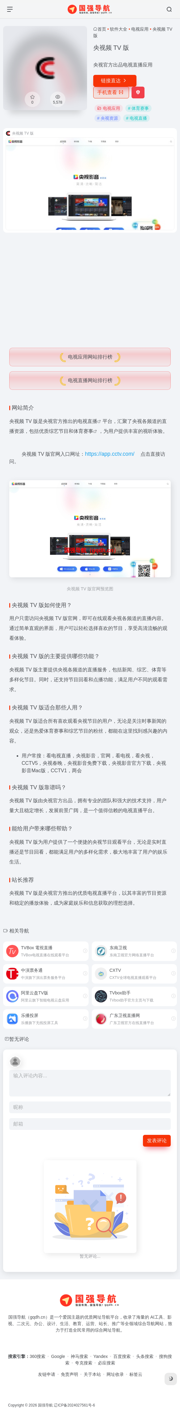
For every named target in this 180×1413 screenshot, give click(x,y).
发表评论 (157, 1140)
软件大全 (118, 29)
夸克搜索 (83, 1362)
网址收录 (115, 1374)
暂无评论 (19, 1039)
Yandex (101, 1356)
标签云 (135, 1374)
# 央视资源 (107, 118)
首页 (102, 29)
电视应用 (140, 29)
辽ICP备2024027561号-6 (74, 1405)
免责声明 (69, 1374)
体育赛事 (83, 431)
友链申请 (46, 1374)
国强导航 (45, 1405)
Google (58, 1356)
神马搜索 (79, 1356)
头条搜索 (144, 1356)
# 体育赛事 (138, 108)
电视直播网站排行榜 (90, 380)
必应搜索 (106, 1362)
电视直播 (87, 421)
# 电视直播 (136, 118)
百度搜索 (122, 1356)
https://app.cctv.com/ (109, 454)
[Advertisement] (90, 283)
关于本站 (92, 1374)
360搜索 (37, 1356)
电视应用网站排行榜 (90, 357)
